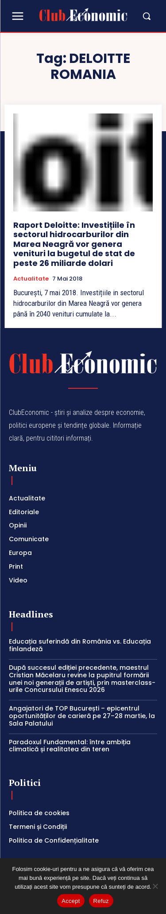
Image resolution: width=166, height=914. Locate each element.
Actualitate (31, 278)
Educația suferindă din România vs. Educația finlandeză (80, 645)
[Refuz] (155, 886)
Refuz (101, 901)
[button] (142, 16)
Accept (71, 901)
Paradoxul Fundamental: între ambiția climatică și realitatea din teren (70, 746)
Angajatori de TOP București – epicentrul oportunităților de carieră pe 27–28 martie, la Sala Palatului (82, 716)
